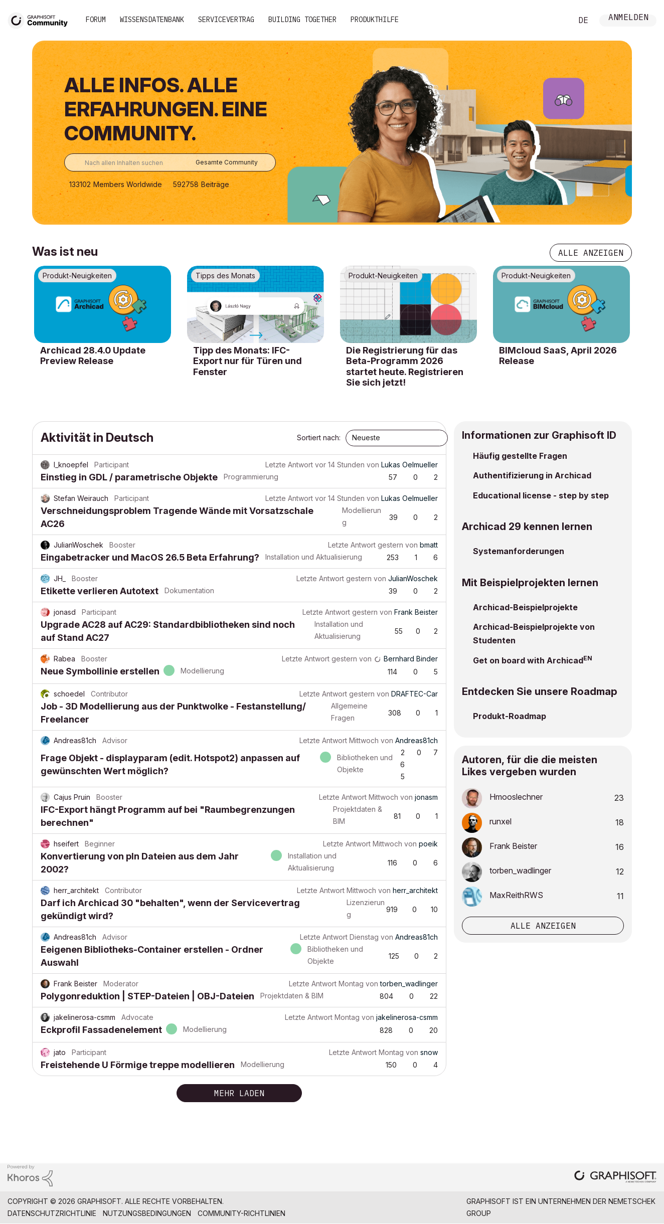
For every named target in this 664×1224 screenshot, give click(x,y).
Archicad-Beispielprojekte (525, 607)
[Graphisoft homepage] (615, 1177)
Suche (553, 20)
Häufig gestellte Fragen (520, 456)
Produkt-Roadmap (509, 716)
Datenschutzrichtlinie (52, 1213)
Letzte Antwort (289, 464)
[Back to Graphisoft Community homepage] (41, 19)
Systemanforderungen (518, 551)
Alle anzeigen (590, 253)
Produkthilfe (375, 19)
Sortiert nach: (319, 437)
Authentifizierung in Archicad (532, 475)
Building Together (302, 19)
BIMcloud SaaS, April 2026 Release (558, 356)
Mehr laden (239, 1093)
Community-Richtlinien (241, 1213)
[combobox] (170, 162)
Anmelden (628, 18)
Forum (96, 19)
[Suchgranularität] (229, 162)
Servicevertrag (226, 19)
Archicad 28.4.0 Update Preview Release (92, 356)
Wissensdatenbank (152, 19)
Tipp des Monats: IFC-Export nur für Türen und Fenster (247, 361)
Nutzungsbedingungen (147, 1213)
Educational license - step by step (541, 495)
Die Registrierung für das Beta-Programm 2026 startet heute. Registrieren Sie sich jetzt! (404, 366)
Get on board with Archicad (528, 660)
